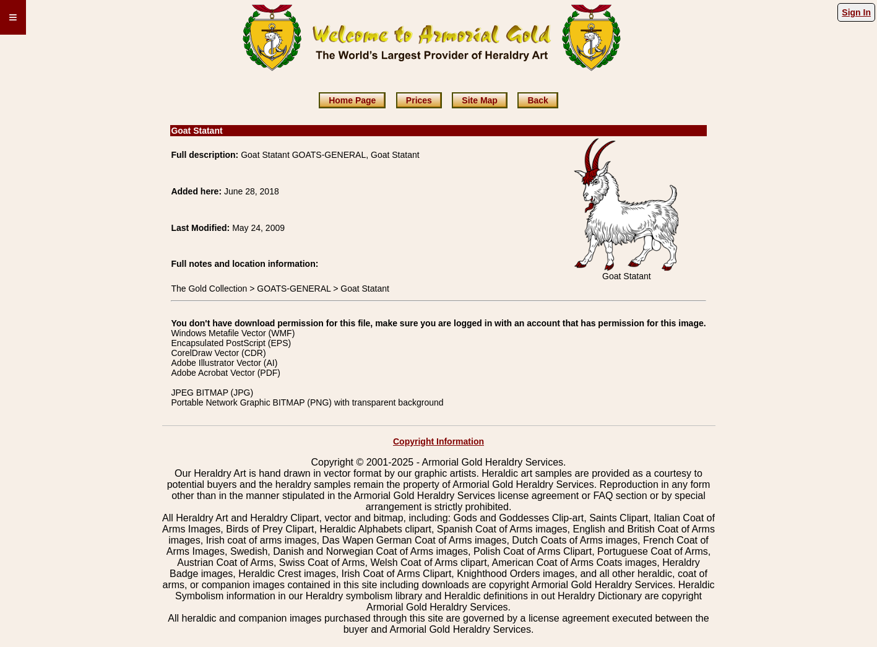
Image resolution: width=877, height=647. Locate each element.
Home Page (352, 100)
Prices (419, 100)
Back (537, 100)
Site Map (480, 100)
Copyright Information (438, 441)
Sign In (856, 12)
